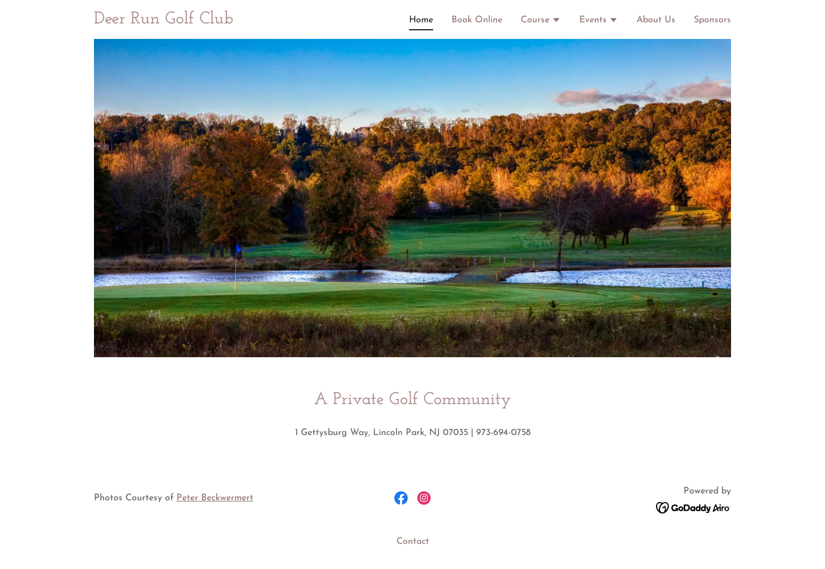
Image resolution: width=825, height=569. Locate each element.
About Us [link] (656, 20)
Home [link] (421, 20)
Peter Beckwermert (214, 498)
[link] (163, 21)
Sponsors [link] (712, 20)
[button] (541, 21)
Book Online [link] (476, 20)
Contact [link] (412, 541)
